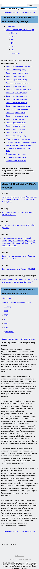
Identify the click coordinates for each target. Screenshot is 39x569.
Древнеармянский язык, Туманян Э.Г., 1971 (18, 269)
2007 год (4, 234)
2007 (13, 43)
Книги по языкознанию (14, 132)
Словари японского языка (16, 161)
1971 (13, 49)
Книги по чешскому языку (15, 126)
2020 (13, 36)
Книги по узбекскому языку (16, 119)
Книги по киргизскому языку (16, 93)
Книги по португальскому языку (18, 106)
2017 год (4, 221)
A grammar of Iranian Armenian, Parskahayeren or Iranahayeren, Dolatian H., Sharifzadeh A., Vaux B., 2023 (19, 199)
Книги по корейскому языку (16, 96)
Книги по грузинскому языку (16, 79)
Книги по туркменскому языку (17, 116)
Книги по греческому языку (16, 76)
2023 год (14, 33)
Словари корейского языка (16, 154)
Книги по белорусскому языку (17, 73)
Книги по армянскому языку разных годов (18, 276)
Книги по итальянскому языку (17, 83)
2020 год (4, 208)
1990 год (4, 252)
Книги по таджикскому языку (17, 109)
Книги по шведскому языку (16, 129)
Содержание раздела (10, 12)
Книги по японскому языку (16, 136)
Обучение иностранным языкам (18, 139)
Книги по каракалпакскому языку (18, 89)
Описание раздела (28, 12)
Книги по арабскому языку (16, 70)
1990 (13, 46)
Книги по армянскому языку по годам (20, 30)
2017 (13, 40)
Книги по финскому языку (16, 123)
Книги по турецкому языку (16, 113)
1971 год (4, 265)
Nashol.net (8, 563)
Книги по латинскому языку (16, 99)
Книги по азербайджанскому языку (19, 66)
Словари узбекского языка (16, 157)
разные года (15, 53)
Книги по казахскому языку (16, 86)
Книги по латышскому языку (16, 103)
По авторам (10, 26)
